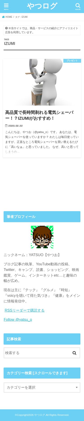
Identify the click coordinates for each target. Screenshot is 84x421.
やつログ (42, 5)
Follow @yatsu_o (18, 319)
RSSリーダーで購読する (25, 310)
